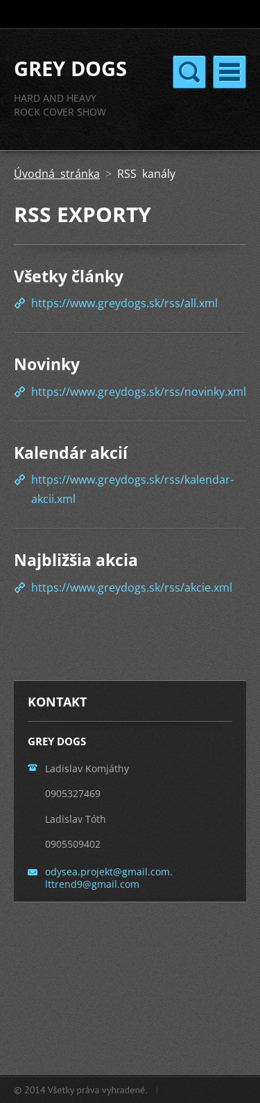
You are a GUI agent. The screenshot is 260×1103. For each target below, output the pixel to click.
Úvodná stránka (57, 173)
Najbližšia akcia (76, 560)
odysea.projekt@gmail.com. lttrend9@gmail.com (109, 878)
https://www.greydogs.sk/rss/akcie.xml (131, 587)
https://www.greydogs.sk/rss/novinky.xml (138, 391)
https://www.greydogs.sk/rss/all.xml (124, 303)
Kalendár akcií (71, 452)
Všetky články (68, 276)
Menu (229, 72)
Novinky (47, 364)
